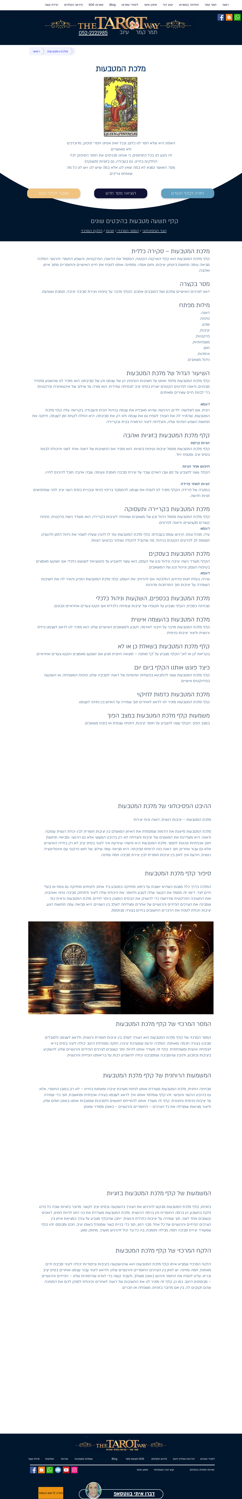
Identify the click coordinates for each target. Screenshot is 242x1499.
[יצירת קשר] (34, 1459)
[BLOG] (229, 17)
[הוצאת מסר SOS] (135, 1459)
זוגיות (110, 230)
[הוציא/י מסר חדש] (120, 193)
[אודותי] (64, 1459)
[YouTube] (66, 1470)
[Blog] (114, 1459)
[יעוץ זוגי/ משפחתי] (164, 1470)
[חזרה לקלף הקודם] (187, 193)
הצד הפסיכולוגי (154, 230)
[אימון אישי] (142, 1470)
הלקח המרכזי (91, 230)
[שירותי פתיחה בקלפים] (202, 1470)
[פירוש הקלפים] (159, 1459)
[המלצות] (49, 1459)
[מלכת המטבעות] (58, 51)
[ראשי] (36, 51)
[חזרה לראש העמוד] (50, 1493)
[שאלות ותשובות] (84, 1459)
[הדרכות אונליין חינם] (184, 1459)
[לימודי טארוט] (206, 1459)
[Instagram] (74, 1470)
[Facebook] (221, 17)
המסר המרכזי (128, 230)
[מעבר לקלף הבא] (53, 193)
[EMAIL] (58, 1470)
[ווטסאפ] (237, 17)
